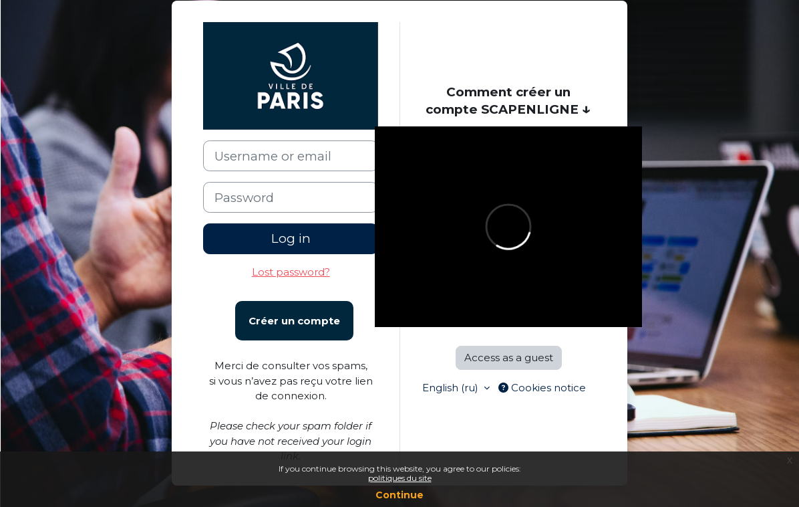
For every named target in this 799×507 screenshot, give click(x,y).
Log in (291, 238)
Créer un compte (294, 320)
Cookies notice (542, 387)
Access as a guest (508, 357)
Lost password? (291, 272)
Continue (399, 495)
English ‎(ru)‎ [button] (451, 387)
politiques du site (400, 478)
